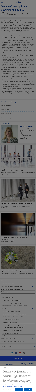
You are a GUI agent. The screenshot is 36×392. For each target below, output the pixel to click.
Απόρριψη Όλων (28, 390)
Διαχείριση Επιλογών (7, 390)
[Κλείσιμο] (33, 368)
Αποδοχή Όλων (19, 390)
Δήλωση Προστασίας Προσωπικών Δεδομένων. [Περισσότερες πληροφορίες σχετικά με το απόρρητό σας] (12, 387)
